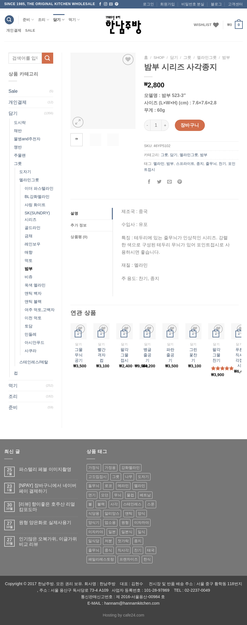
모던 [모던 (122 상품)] (104, 495)
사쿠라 (30, 350)
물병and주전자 (27, 139)
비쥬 (29, 277)
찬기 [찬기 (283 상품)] (137, 550)
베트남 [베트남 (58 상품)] (145, 495)
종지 (200, 163)
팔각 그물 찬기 (216, 354)
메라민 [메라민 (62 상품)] (123, 486)
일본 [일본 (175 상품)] (112, 532)
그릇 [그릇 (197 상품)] (115, 477)
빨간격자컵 (102, 354)
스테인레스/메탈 (33, 362)
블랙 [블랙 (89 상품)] (101, 504)
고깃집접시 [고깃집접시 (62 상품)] (97, 477)
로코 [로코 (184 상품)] (108, 486)
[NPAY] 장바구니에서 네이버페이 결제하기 (47, 488)
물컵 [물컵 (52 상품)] (130, 495)
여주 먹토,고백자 (40, 309)
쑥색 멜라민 (35, 285)
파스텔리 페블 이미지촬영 (45, 469)
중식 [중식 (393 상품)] (108, 550)
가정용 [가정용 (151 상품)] (110, 467)
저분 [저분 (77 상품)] (108, 541)
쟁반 (18, 147)
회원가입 (167, 4)
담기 (59, 19)
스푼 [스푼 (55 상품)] (150, 504)
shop (159, 57)
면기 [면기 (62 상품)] (92, 495)
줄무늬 (211, 163)
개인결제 (13, 30)
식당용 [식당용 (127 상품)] (93, 513)
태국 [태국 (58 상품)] (150, 550)
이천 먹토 (33, 318)
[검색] (9, 20)
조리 (43, 19)
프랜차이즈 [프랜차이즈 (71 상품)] (128, 559)
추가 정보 (78, 225)
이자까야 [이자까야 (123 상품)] (141, 522)
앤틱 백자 (33, 293)
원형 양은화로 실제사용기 (45, 522)
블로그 (216, 4)
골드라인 (32, 227)
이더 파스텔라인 (39, 188)
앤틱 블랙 (33, 301)
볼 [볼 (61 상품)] (90, 504)
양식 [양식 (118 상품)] (141, 513)
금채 (29, 236)
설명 (74, 213)
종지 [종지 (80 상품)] (137, 541)
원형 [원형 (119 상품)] (125, 522)
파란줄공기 (170, 354)
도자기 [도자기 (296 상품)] (143, 477)
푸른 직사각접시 (239, 357)
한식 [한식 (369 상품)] (147, 559)
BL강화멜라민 (37, 196)
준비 (28, 19)
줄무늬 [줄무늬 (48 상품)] (93, 550)
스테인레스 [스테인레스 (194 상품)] (132, 504)
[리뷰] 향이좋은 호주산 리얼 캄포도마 (47, 507)
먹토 (29, 260)
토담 (29, 326)
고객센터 (235, 4)
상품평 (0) (78, 237)
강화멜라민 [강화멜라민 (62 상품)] (130, 467)
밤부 (29, 268)
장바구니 (190, 125)
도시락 (20, 122)
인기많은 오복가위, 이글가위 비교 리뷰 (48, 541)
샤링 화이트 (35, 204)
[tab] (91, 213)
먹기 (74, 19)
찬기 (222, 163)
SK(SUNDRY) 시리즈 (37, 216)
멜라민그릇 (29, 180)
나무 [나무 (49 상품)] (128, 477)
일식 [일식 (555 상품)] (141, 532)
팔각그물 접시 (124, 354)
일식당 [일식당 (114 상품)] (93, 541)
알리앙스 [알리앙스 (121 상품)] (112, 513)
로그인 (148, 4)
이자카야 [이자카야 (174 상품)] (95, 532)
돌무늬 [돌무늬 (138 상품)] (93, 486)
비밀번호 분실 (193, 4)
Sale (30, 30)
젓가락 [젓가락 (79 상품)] (123, 541)
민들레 (30, 334)
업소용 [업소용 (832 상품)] (110, 522)
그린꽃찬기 (193, 354)
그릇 (18, 163)
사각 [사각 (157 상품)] (114, 504)
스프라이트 (185, 163)
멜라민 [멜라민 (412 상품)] (139, 486)
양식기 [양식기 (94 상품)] (93, 522)
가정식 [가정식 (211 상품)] (93, 467)
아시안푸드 (34, 342)
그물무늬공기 (79, 354)
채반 (18, 130)
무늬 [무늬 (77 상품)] (117, 495)
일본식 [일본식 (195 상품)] (126, 532)
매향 (29, 252)
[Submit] (47, 58)
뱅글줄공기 (147, 354)
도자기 (25, 171)
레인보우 (32, 244)
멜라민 (158, 163)
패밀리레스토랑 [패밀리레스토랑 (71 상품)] (101, 559)
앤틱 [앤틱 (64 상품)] (128, 513)
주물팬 (20, 155)
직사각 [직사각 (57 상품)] (123, 550)
